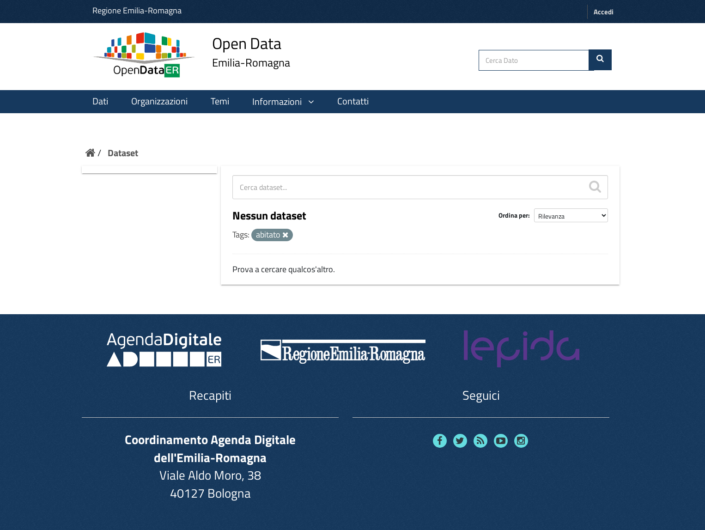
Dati (100, 101)
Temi (220, 101)
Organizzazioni (159, 101)
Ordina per (513, 215)
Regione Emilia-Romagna (137, 10)
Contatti (353, 101)
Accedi (604, 11)
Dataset (123, 153)
